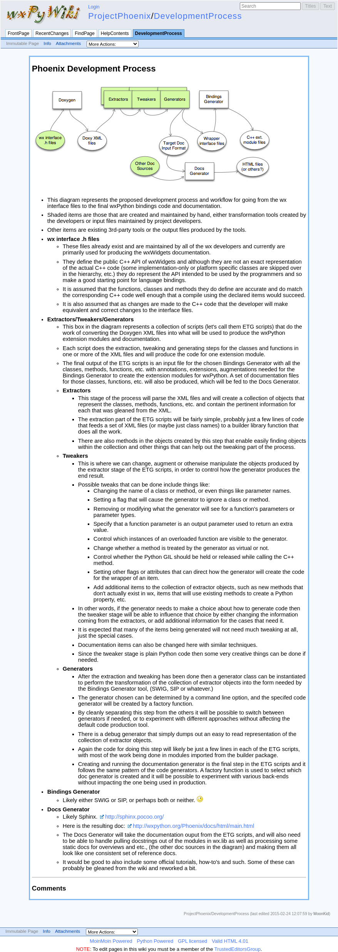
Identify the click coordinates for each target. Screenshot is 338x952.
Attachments (68, 43)
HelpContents (115, 33)
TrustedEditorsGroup (237, 949)
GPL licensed (192, 941)
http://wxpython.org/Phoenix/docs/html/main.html (193, 826)
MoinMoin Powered (111, 941)
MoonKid (321, 914)
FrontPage (18, 33)
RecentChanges (52, 33)
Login (93, 7)
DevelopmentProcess (198, 16)
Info (47, 43)
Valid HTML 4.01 (230, 941)
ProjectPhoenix (119, 16)
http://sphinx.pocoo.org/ (134, 817)
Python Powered (155, 941)
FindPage (84, 33)
